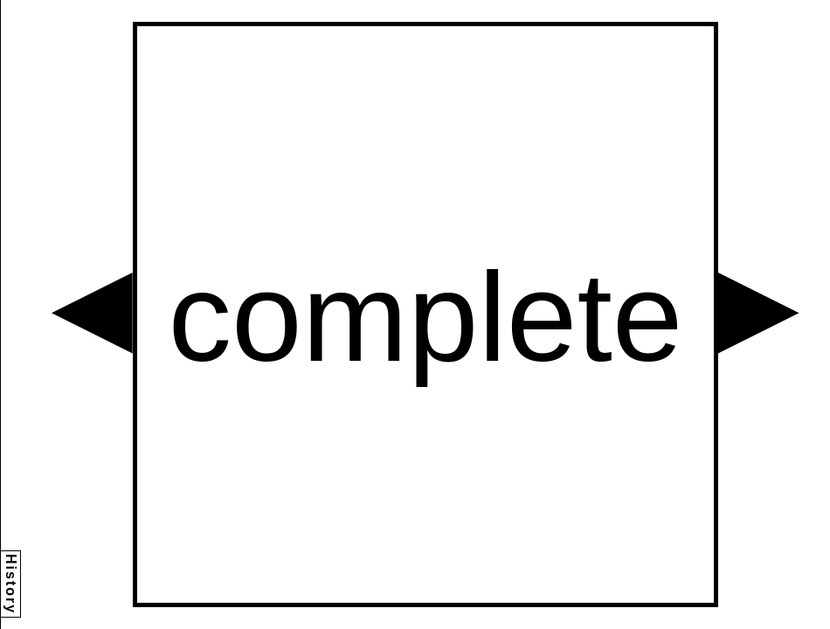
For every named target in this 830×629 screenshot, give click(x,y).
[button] (92, 313)
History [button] (10, 584)
